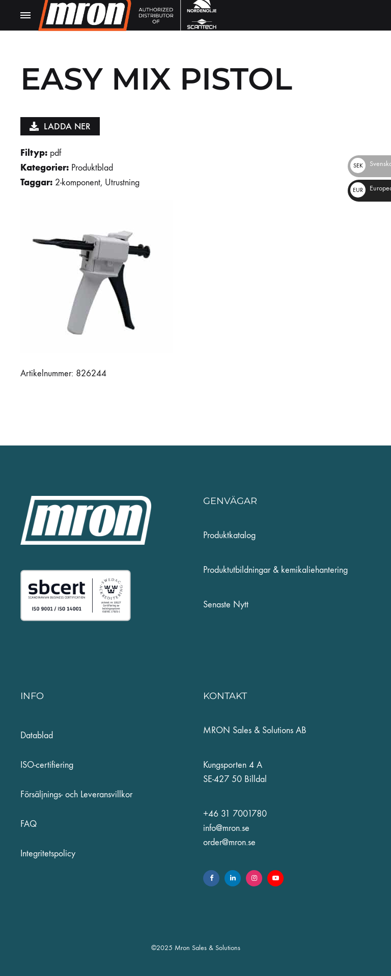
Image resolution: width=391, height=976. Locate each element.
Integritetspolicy (47, 853)
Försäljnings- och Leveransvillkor (76, 794)
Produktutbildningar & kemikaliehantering (275, 570)
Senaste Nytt (225, 604)
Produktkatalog (229, 535)
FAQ (28, 824)
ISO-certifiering (46, 765)
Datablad (36, 735)
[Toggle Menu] (25, 15)
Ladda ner (60, 126)
